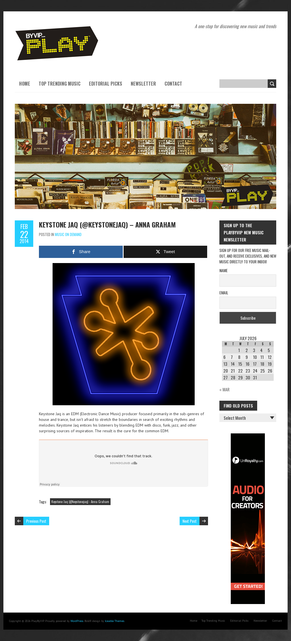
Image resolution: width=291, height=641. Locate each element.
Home (24, 83)
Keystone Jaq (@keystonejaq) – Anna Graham (107, 224)
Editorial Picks (105, 83)
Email (223, 292)
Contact (173, 83)
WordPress (76, 621)
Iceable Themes (114, 621)
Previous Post (36, 521)
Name (223, 270)
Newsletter (143, 83)
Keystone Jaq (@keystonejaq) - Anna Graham (80, 501)
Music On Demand (68, 234)
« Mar (224, 389)
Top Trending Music (59, 83)
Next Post (189, 521)
